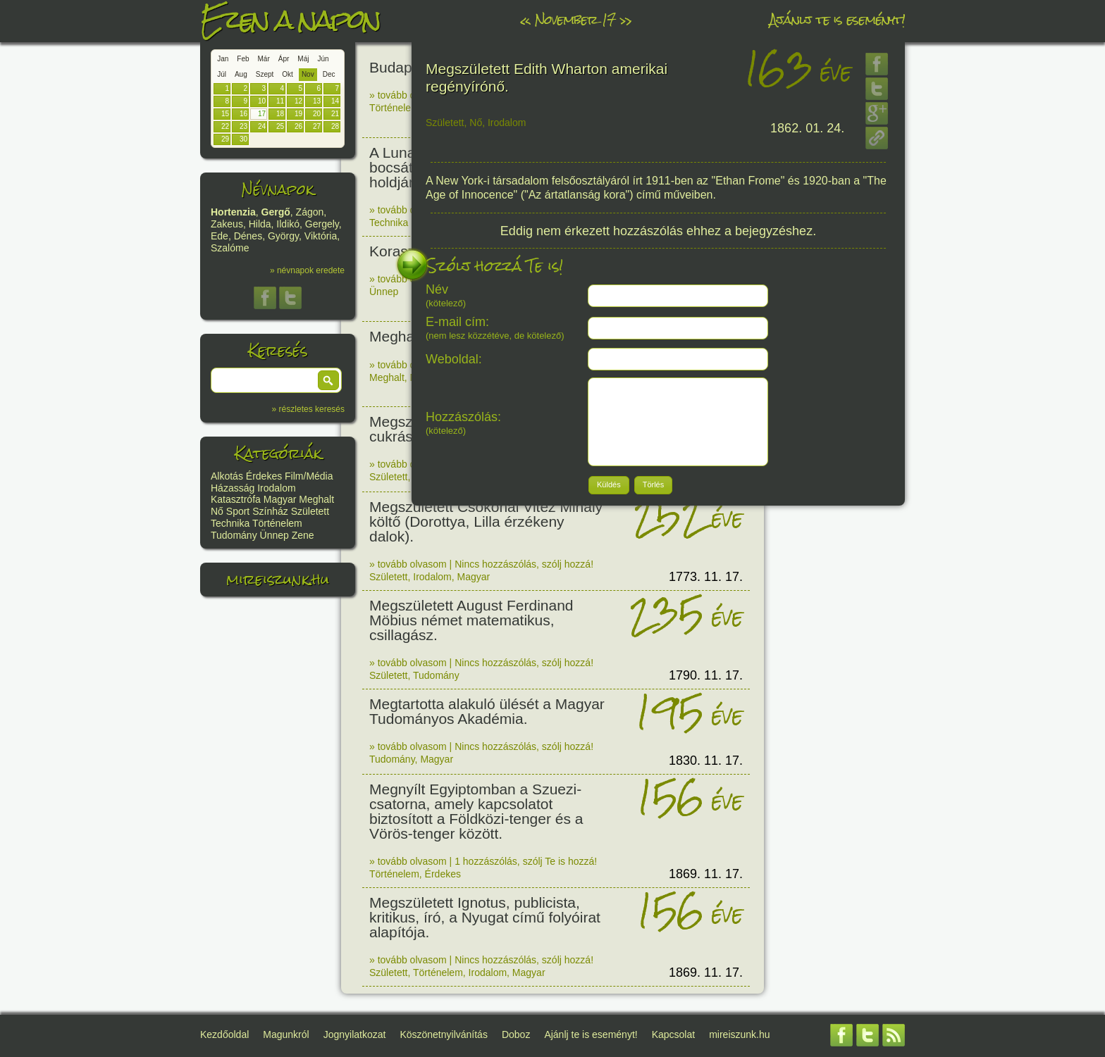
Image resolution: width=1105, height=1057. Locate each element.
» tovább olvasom (408, 95)
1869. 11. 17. (706, 874)
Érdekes (264, 476)
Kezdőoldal (224, 1034)
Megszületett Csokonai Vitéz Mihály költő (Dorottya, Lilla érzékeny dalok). (486, 521)
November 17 (575, 19)
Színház (270, 511)
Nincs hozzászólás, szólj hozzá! (524, 564)
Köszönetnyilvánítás (444, 1034)
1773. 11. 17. (706, 577)
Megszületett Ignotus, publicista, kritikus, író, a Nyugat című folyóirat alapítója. (484, 917)
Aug (241, 74)
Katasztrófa (236, 499)
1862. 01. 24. (807, 128)
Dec (329, 74)
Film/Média (309, 476)
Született (310, 511)
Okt (287, 74)
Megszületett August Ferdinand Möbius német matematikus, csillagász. (471, 620)
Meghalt (316, 499)
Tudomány (234, 535)
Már (264, 59)
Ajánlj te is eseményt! (837, 19)
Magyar (280, 499)
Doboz (516, 1034)
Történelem (277, 523)
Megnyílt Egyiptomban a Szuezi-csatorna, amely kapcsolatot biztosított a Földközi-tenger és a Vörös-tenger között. (476, 811)
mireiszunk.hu (277, 579)
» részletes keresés (308, 409)
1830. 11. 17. (706, 760)
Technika (230, 523)
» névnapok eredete (307, 270)
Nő (217, 511)
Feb (243, 59)
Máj (303, 59)
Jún (322, 59)
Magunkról (286, 1034)
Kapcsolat (673, 1034)
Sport (237, 511)
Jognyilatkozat (354, 1034)
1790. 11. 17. (706, 675)
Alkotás (227, 476)
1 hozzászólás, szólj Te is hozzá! (526, 861)
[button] (328, 380)
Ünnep (274, 535)
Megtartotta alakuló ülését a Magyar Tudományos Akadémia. (487, 711)
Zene (303, 535)
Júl (221, 74)
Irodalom (276, 488)
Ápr (284, 59)
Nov (308, 74)
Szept (265, 74)
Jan (222, 59)
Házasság (232, 488)
